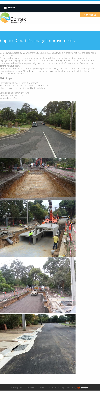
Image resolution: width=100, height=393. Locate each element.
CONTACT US (90, 15)
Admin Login (60, 387)
